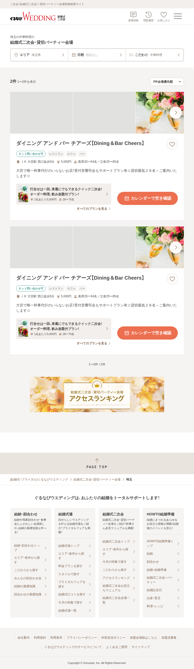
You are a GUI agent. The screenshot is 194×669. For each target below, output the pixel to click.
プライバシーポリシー (82, 637)
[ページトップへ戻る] (97, 463)
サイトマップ (141, 647)
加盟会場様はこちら (143, 637)
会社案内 (23, 637)
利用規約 (40, 637)
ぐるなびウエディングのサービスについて (73, 647)
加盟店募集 (169, 637)
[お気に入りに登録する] (172, 144)
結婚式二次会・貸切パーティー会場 (97, 479)
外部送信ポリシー (113, 637)
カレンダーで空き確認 (147, 198)
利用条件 (56, 637)
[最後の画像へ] (176, 113)
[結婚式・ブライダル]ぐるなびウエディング (39, 479)
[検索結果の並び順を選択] (167, 82)
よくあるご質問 (116, 647)
